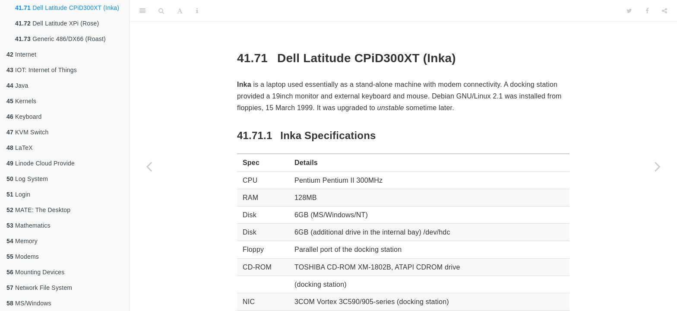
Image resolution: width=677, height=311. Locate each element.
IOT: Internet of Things (41, 70)
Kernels (21, 101)
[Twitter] (629, 11)
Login (18, 194)
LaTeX (19, 147)
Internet (21, 54)
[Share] (664, 11)
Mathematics (28, 225)
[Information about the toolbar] (197, 11)
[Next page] (657, 166)
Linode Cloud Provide (40, 163)
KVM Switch (27, 132)
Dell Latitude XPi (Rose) (57, 23)
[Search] (161, 11)
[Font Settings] (180, 11)
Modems (22, 256)
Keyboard (24, 116)
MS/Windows (28, 303)
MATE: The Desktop (38, 209)
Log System (27, 178)
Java (17, 85)
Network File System (39, 287)
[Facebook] (647, 11)
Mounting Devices (35, 272)
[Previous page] (149, 166)
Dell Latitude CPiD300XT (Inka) (67, 7)
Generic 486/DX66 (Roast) (60, 38)
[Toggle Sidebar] (142, 11)
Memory (22, 241)
